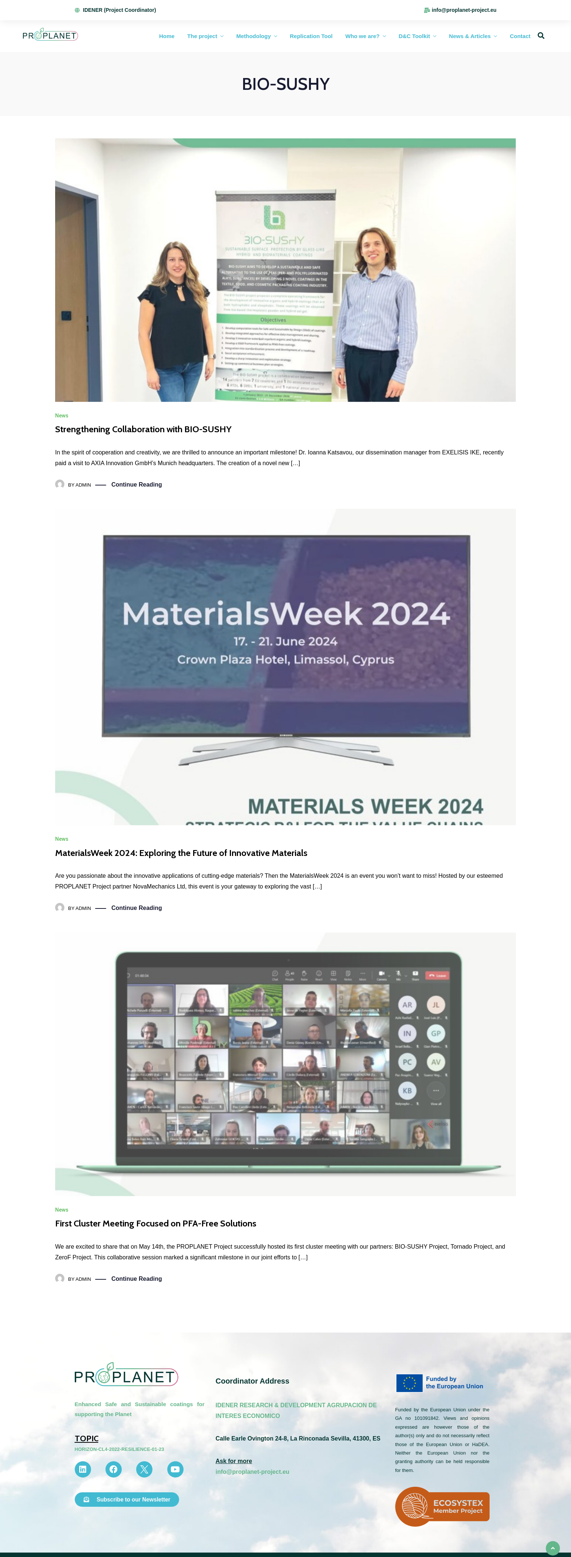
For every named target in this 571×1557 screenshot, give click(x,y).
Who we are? (362, 36)
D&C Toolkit (414, 36)
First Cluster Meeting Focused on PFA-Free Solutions (155, 1223)
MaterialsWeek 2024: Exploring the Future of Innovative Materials (181, 852)
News (61, 416)
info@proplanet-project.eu (252, 1472)
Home (167, 36)
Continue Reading (136, 485)
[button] (127, 1499)
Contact (520, 36)
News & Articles (470, 36)
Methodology (253, 36)
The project (202, 36)
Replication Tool (311, 36)
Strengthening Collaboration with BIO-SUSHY (143, 429)
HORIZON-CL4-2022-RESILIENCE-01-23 (119, 1449)
